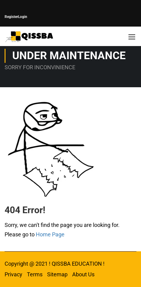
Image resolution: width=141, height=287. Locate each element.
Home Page (50, 234)
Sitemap (57, 274)
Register (11, 17)
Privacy (13, 274)
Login (22, 17)
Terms (35, 274)
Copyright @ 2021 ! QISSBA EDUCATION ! (55, 263)
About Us (83, 274)
